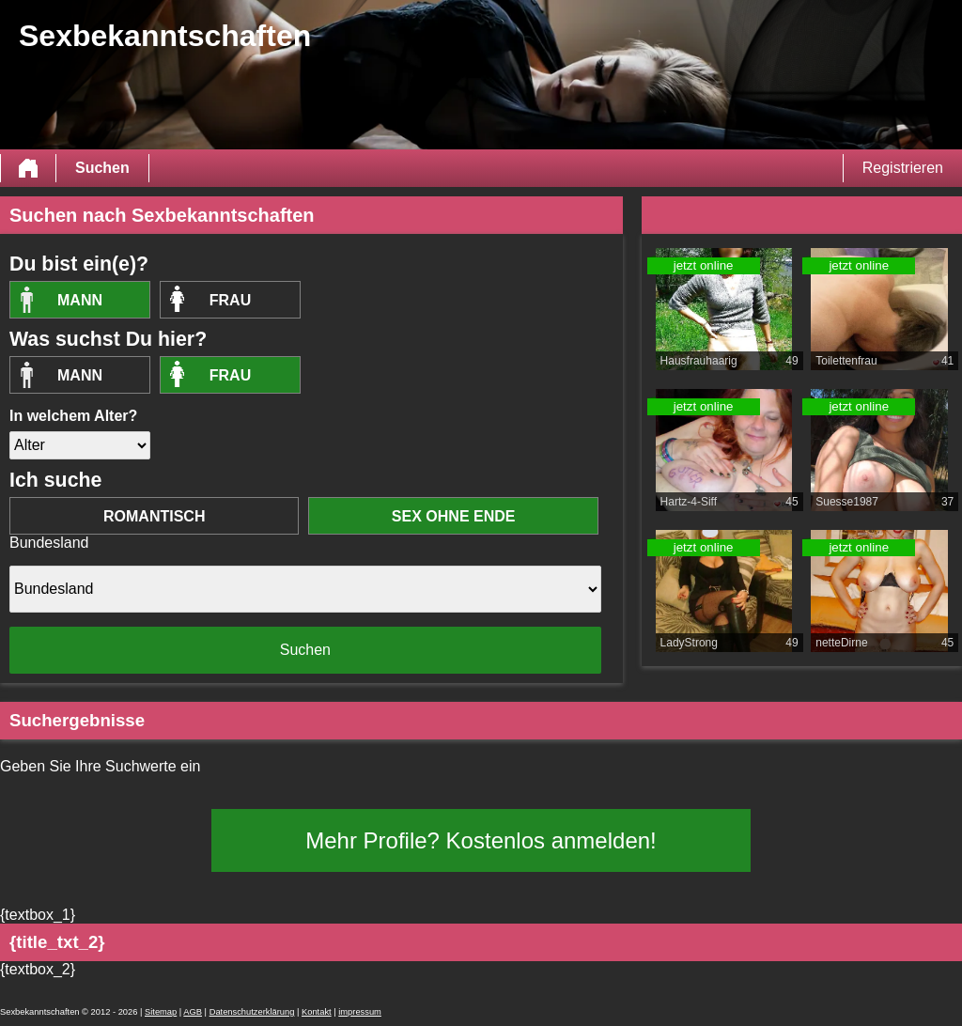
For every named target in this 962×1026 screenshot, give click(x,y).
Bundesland (49, 543)
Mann (79, 300)
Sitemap (161, 1012)
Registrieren (902, 168)
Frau (230, 300)
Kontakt (317, 1012)
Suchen (102, 168)
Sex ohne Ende (454, 516)
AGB (192, 1012)
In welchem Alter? (73, 416)
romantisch (154, 516)
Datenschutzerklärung (252, 1012)
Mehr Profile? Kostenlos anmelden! (481, 840)
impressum (359, 1012)
